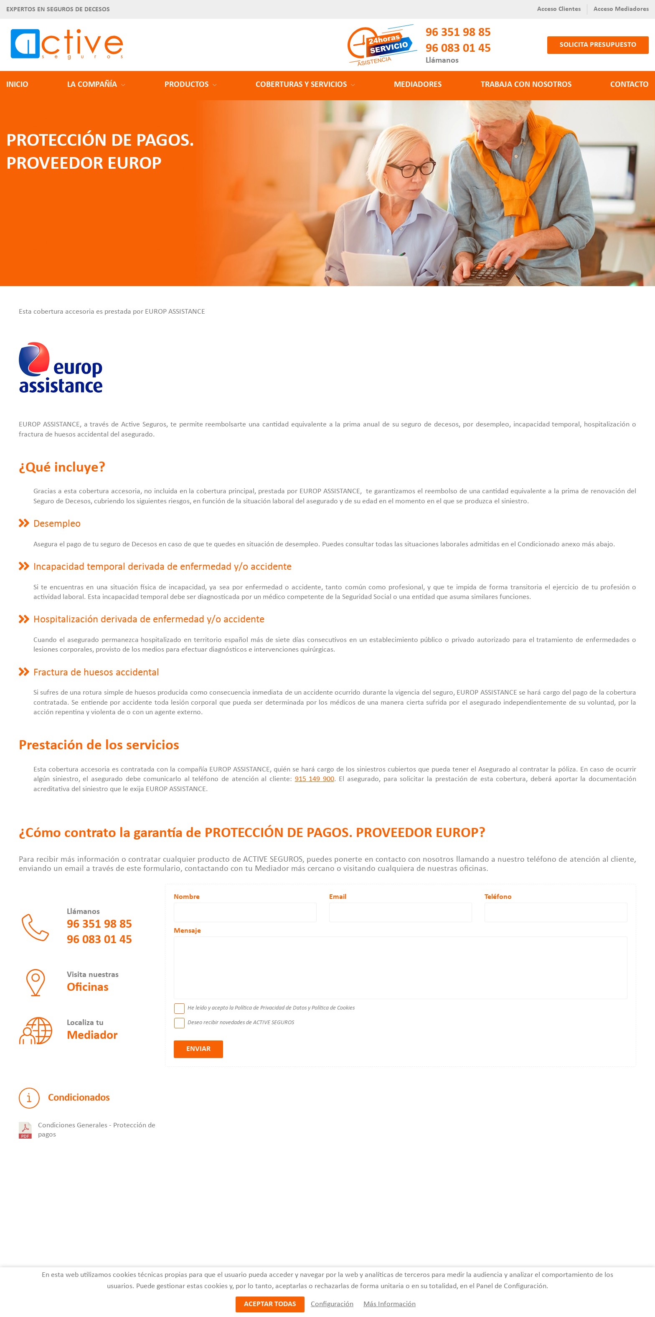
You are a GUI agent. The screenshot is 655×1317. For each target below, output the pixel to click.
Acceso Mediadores (621, 9)
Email (337, 897)
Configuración (331, 1305)
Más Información (389, 1305)
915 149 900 (314, 779)
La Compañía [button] (96, 85)
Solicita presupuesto (598, 45)
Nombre (187, 897)
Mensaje (187, 931)
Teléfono (498, 897)
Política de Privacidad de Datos (271, 1008)
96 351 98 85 (458, 32)
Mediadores (418, 85)
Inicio (17, 85)
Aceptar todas (270, 1305)
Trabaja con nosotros (526, 85)
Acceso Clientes (559, 9)
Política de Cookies (333, 1008)
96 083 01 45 (458, 48)
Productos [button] (191, 85)
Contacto (629, 85)
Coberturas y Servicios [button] (305, 85)
